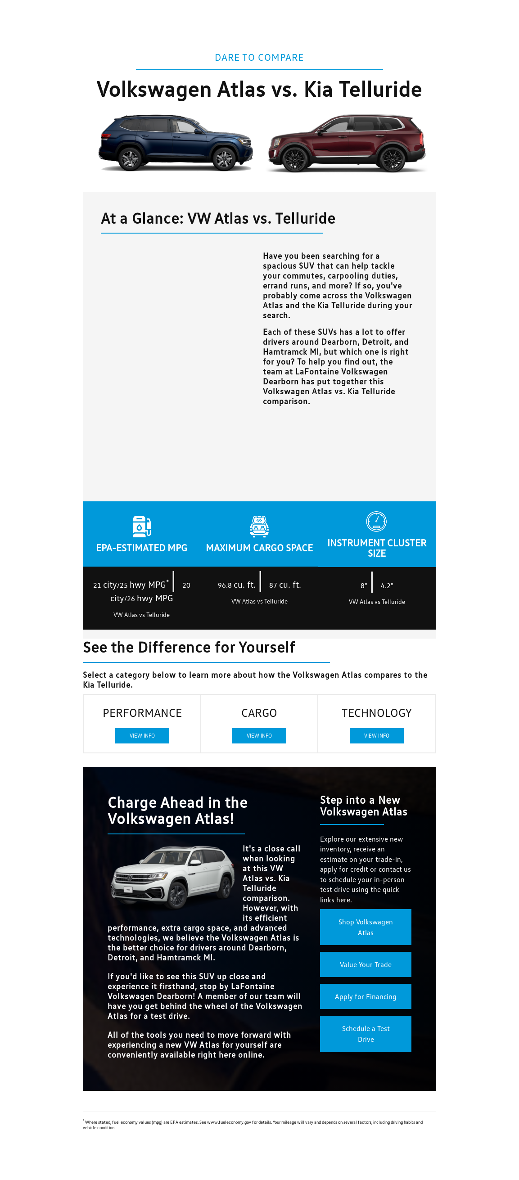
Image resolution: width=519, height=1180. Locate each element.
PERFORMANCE (142, 724)
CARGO (259, 724)
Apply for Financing (366, 996)
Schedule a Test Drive (366, 1034)
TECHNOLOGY (377, 724)
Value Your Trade (366, 964)
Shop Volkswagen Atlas (365, 927)
